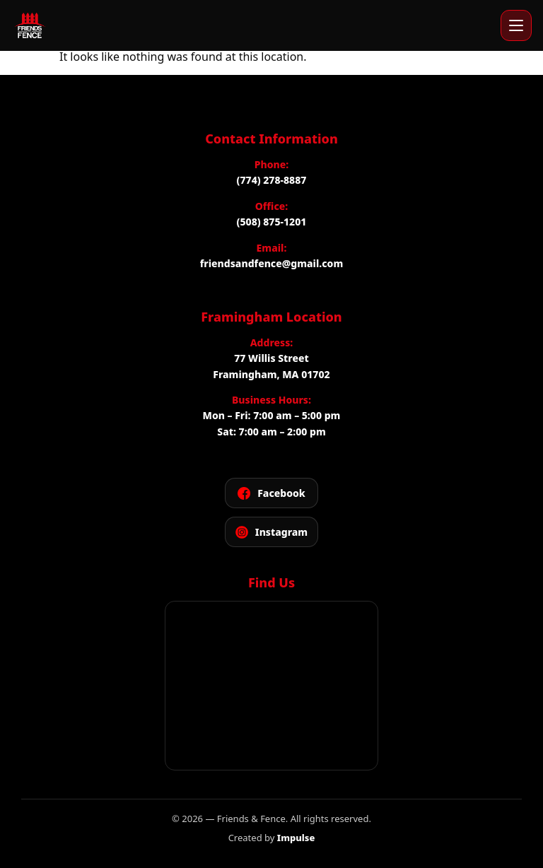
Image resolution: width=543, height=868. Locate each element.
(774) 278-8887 (272, 180)
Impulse (296, 837)
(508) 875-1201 (272, 221)
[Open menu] (516, 25)
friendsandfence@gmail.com (271, 263)
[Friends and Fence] (29, 25)
